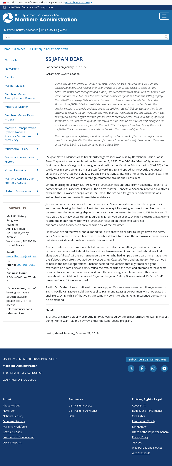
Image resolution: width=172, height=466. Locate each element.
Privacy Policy (140, 437)
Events (9, 77)
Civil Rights (138, 416)
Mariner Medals (15, 85)
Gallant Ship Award (57, 49)
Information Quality (143, 421)
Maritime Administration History (21, 159)
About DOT (139, 405)
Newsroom (12, 68)
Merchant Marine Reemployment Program (20, 96)
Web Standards (141, 453)
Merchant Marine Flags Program (19, 117)
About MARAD (11, 405)
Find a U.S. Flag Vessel (54, 30)
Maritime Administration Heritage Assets (21, 181)
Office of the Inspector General (150, 432)
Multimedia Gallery (21, 149)
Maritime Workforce (15, 426)
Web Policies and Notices (147, 447)
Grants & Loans (12, 432)
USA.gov (137, 442)
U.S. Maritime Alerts (80, 405)
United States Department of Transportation (31, 7)
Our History (35, 49)
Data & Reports (12, 442)
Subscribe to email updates (147, 359)
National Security (13, 416)
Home (6, 49)
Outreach (19, 49)
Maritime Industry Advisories (21, 30)
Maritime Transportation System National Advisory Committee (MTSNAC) (21, 134)
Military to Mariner (16, 106)
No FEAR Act (139, 426)
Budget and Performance (147, 410)
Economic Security (14, 421)
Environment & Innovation (18, 437)
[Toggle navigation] (164, 16)
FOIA (72, 416)
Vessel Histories (21, 170)
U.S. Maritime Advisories (83, 410)
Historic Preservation (21, 191)
